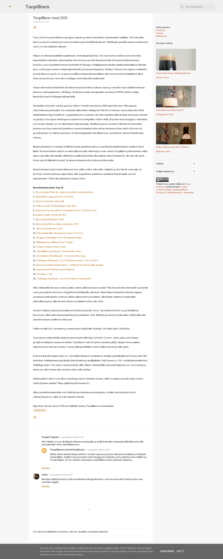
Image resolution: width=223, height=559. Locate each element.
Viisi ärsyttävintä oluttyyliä (49, 201)
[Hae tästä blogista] (200, 6)
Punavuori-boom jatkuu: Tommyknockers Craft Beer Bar (66, 210)
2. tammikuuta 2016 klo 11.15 (61, 475)
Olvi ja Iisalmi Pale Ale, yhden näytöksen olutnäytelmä (64, 192)
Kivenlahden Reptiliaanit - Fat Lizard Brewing (61, 255)
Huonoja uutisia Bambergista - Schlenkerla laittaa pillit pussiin (69, 264)
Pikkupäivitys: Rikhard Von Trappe (54, 242)
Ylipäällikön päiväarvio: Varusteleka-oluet (59, 251)
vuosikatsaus (40, 410)
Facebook (160, 30)
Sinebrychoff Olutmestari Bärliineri (55, 269)
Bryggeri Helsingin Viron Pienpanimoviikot (59, 237)
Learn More (167, 551)
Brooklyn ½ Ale (44, 274)
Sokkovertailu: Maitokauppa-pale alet (56, 205)
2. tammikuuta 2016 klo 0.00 (72, 437)
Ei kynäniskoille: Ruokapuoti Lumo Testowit (60, 233)
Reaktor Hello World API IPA (50, 214)
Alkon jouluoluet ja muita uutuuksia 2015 (56, 223)
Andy (45, 474)
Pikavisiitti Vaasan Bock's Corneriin (54, 196)
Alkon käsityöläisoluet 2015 (49, 219)
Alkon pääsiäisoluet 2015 (49, 228)
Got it (180, 551)
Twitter (159, 33)
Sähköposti (161, 36)
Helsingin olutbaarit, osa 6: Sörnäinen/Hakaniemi (64, 278)
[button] (34, 27)
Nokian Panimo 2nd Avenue (51, 246)
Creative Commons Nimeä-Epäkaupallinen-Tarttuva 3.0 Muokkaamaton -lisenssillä (174, 190)
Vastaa (46, 468)
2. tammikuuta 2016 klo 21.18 (97, 450)
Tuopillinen (37, 7)
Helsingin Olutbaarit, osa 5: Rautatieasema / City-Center (67, 260)
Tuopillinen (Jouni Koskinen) (67, 449)
